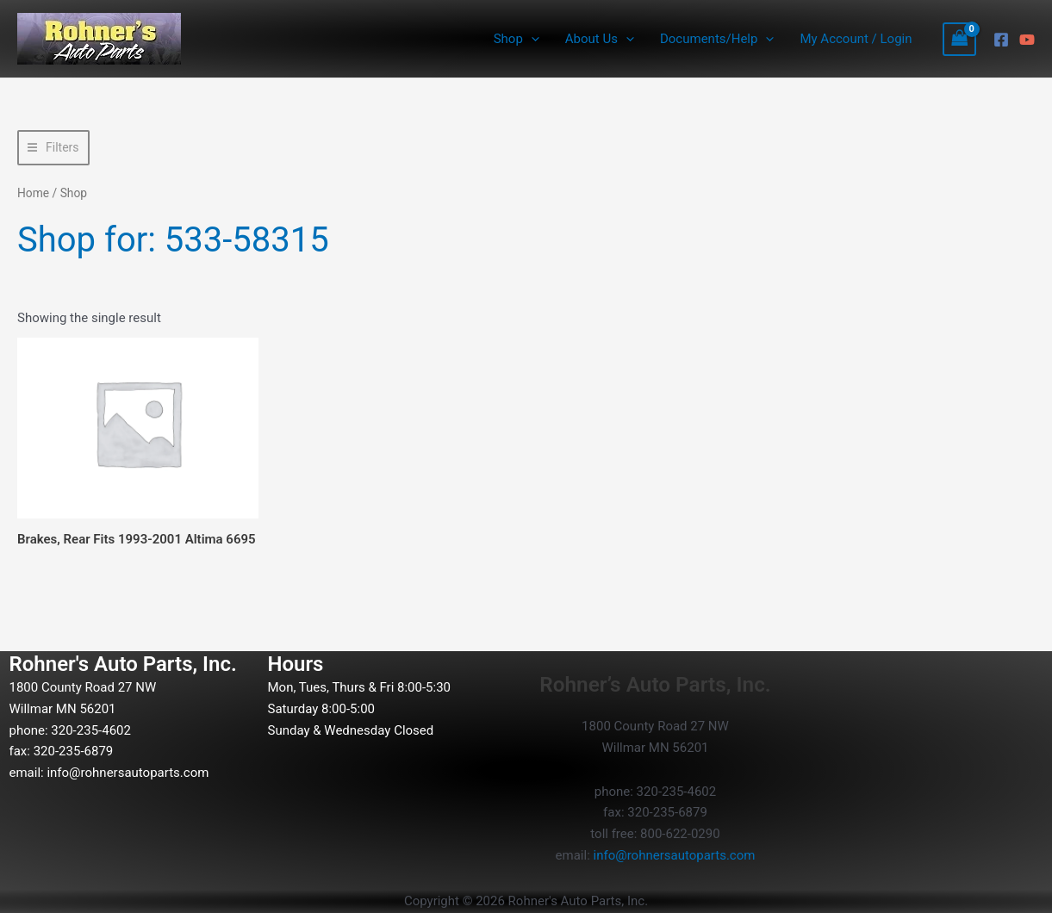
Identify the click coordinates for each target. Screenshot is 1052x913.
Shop (516, 39)
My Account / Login (856, 39)
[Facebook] (1001, 39)
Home (33, 193)
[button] (531, 39)
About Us (599, 39)
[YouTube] (1027, 39)
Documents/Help (717, 39)
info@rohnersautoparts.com (128, 772)
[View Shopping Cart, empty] (960, 39)
